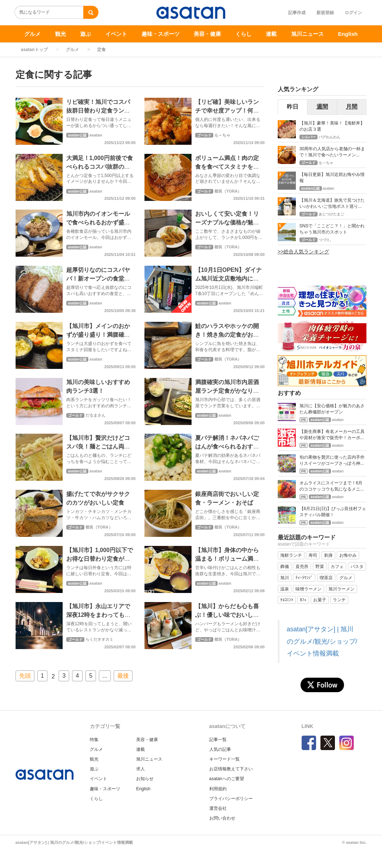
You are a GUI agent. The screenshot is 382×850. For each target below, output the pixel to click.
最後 (123, 676)
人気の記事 (220, 749)
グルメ (32, 34)
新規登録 (325, 12)
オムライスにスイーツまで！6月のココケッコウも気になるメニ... (331, 486)
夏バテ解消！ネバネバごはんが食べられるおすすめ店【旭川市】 (227, 446)
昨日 (292, 107)
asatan (95, 135)
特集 (94, 739)
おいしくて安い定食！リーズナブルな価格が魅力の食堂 (227, 222)
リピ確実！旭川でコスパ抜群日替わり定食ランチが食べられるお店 (98, 110)
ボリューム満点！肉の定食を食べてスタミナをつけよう (227, 166)
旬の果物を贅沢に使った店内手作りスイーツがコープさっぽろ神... (332, 460)
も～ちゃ (222, 135)
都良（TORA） (228, 191)
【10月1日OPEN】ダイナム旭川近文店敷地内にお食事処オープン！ (228, 278)
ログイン (353, 12)
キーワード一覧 (224, 759)
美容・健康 (207, 34)
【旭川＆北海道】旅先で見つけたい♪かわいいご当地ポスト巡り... (332, 203)
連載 (271, 34)
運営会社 (218, 808)
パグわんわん (329, 137)
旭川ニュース (307, 34)
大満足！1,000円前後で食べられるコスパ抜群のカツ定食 (99, 166)
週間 (322, 107)
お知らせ (145, 778)
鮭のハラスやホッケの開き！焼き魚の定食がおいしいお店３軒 (227, 334)
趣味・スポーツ (161, 34)
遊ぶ (85, 34)
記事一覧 (218, 739)
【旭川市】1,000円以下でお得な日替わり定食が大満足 (99, 559)
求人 (140, 768)
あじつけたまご (331, 214)
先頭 (25, 676)
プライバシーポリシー (231, 798)
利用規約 (218, 788)
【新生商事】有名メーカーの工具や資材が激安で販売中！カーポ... (332, 434)
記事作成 (297, 12)
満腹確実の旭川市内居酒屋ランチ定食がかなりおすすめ (227, 391)
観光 (60, 34)
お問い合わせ (222, 818)
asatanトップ (34, 49)
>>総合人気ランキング (303, 251)
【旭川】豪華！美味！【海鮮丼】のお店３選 (332, 126)
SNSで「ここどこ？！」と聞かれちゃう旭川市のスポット (332, 229)
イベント (116, 34)
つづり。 (326, 240)
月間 (351, 107)
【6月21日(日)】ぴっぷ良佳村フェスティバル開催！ (332, 511)
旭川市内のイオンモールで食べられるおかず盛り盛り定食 (98, 222)
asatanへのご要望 (226, 778)
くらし (243, 34)
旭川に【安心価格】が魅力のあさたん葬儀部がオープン (332, 409)
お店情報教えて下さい (231, 768)
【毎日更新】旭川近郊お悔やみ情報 (332, 177)
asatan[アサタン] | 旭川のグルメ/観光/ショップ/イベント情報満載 (322, 641)
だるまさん (95, 415)
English (348, 34)
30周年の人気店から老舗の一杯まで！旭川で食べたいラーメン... (332, 151)
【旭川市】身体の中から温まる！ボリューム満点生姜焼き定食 (227, 559)
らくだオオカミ (99, 639)
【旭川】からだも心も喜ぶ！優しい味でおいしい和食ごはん (227, 615)
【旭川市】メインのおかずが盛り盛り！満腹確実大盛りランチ (98, 334)
